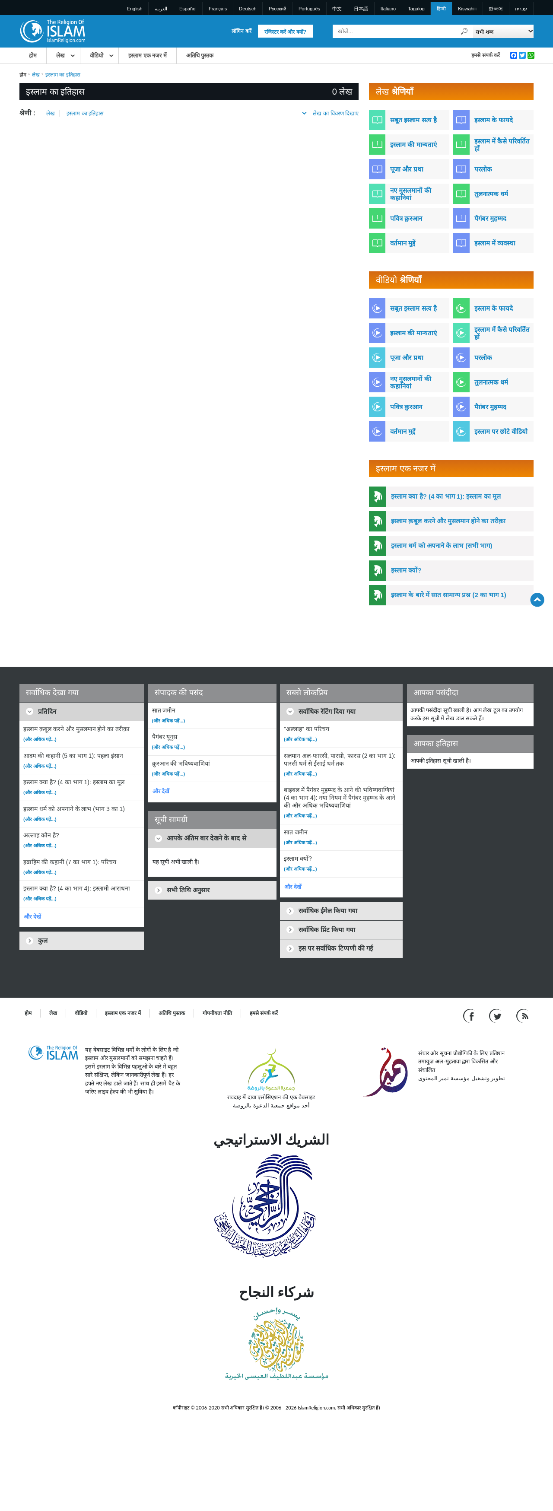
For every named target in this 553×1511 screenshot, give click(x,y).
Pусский (277, 8)
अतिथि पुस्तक (200, 55)
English (135, 8)
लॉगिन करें (241, 31)
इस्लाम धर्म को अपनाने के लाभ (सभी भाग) (441, 545)
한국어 (496, 8)
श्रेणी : (27, 113)
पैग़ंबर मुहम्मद (490, 406)
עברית (521, 8)
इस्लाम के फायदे (493, 120)
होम (33, 55)
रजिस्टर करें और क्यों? (285, 32)
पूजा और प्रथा (406, 169)
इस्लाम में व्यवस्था (494, 243)
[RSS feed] (522, 1015)
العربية (161, 8)
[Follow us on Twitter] (496, 1015)
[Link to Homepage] (52, 31)
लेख (60, 55)
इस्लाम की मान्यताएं (413, 144)
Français (218, 8)
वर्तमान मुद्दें (402, 243)
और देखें (32, 916)
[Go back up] (537, 599)
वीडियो (96, 55)
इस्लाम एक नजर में (147, 55)
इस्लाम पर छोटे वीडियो (501, 431)
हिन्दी (441, 8)
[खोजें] (464, 31)
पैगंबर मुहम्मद (490, 218)
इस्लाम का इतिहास (85, 113)
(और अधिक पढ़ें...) (40, 739)
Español (188, 8)
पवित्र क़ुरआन (406, 218)
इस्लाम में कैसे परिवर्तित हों (502, 144)
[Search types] (503, 31)
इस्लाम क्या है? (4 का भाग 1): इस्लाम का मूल (445, 496)
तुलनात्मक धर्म (491, 193)
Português (309, 8)
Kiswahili (467, 8)
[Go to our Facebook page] (470, 1015)
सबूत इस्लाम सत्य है (413, 120)
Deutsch (247, 8)
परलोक (483, 169)
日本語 (361, 8)
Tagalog (416, 8)
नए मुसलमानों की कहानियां (410, 194)
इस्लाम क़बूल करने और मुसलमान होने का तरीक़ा (448, 521)
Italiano (388, 8)
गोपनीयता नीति (217, 1013)
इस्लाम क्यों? (406, 570)
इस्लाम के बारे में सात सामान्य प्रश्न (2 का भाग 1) (448, 594)
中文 (337, 8)
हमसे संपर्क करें (485, 55)
